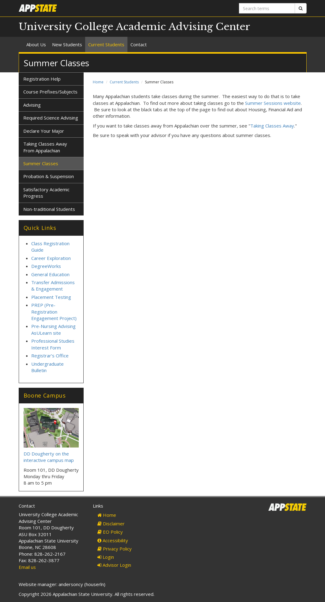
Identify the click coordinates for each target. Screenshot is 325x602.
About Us (36, 44)
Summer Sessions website (273, 103)
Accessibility (112, 540)
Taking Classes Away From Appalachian (45, 147)
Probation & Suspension (48, 176)
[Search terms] (267, 8)
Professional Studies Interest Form (52, 344)
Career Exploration (51, 258)
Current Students (106, 44)
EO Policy (110, 532)
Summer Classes (40, 163)
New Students (67, 44)
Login (105, 557)
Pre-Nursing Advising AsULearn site (53, 329)
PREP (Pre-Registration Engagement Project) (54, 311)
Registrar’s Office (50, 355)
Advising (32, 105)
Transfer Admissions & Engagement (53, 285)
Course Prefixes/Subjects (50, 92)
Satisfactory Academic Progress (46, 192)
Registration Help (42, 79)
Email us (27, 567)
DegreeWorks (46, 266)
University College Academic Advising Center (134, 27)
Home (98, 82)
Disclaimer (111, 523)
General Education (50, 274)
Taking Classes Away (272, 126)
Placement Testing (51, 297)
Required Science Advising (50, 118)
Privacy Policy (114, 549)
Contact (138, 44)
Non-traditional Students (49, 209)
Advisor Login (114, 565)
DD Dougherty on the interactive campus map (49, 457)
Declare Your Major (43, 131)
